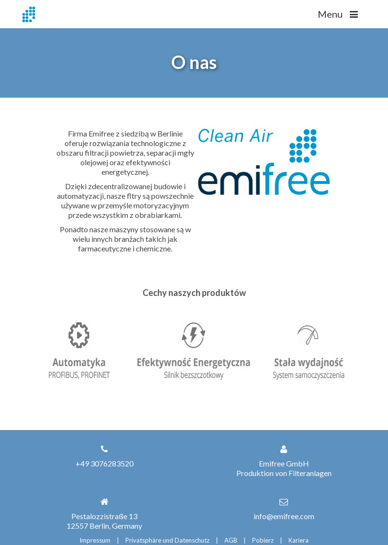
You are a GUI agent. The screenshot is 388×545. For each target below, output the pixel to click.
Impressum (95, 540)
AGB (230, 540)
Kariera (298, 540)
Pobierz (263, 540)
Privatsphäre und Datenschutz (167, 540)
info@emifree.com (284, 516)
